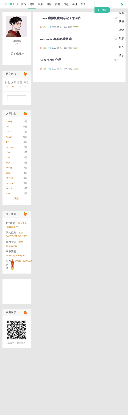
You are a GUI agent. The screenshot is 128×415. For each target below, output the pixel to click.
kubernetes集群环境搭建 (56, 39)
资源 (49, 4)
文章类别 (11, 113)
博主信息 (11, 74)
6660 (76, 69)
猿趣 (66, 4)
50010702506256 (23, 261)
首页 (23, 4)
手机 (74, 4)
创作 (121, 46)
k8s (44, 27)
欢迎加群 (11, 312)
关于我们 (11, 214)
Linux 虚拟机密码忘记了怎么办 (60, 18)
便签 (121, 21)
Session (17, 40)
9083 (76, 27)
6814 (76, 48)
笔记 (121, 29)
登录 (121, 55)
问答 (57, 4)
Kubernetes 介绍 (50, 60)
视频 (40, 4)
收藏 (121, 12)
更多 (16, 198)
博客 (32, 4)
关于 (83, 4)
